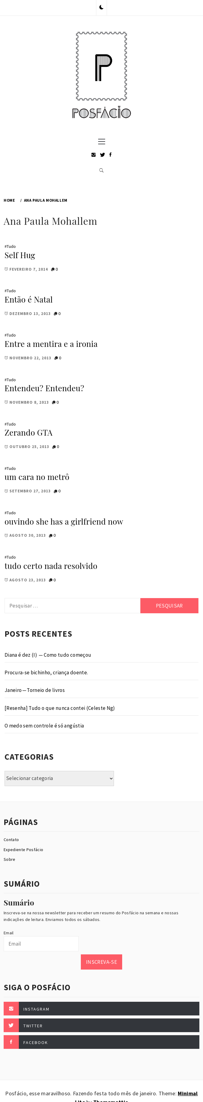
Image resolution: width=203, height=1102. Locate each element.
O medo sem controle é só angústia (44, 725)
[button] (101, 8)
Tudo (11, 246)
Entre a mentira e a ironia (51, 343)
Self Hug (20, 255)
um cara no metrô (37, 476)
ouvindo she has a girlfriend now (64, 521)
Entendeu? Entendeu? (44, 388)
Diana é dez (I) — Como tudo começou (48, 655)
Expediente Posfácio (23, 849)
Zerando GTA (29, 432)
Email (9, 933)
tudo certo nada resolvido (51, 565)
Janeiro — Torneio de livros (35, 690)
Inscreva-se (101, 962)
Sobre (9, 859)
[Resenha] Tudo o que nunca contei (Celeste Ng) (60, 708)
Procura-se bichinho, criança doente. (46, 672)
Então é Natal (29, 299)
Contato (11, 839)
